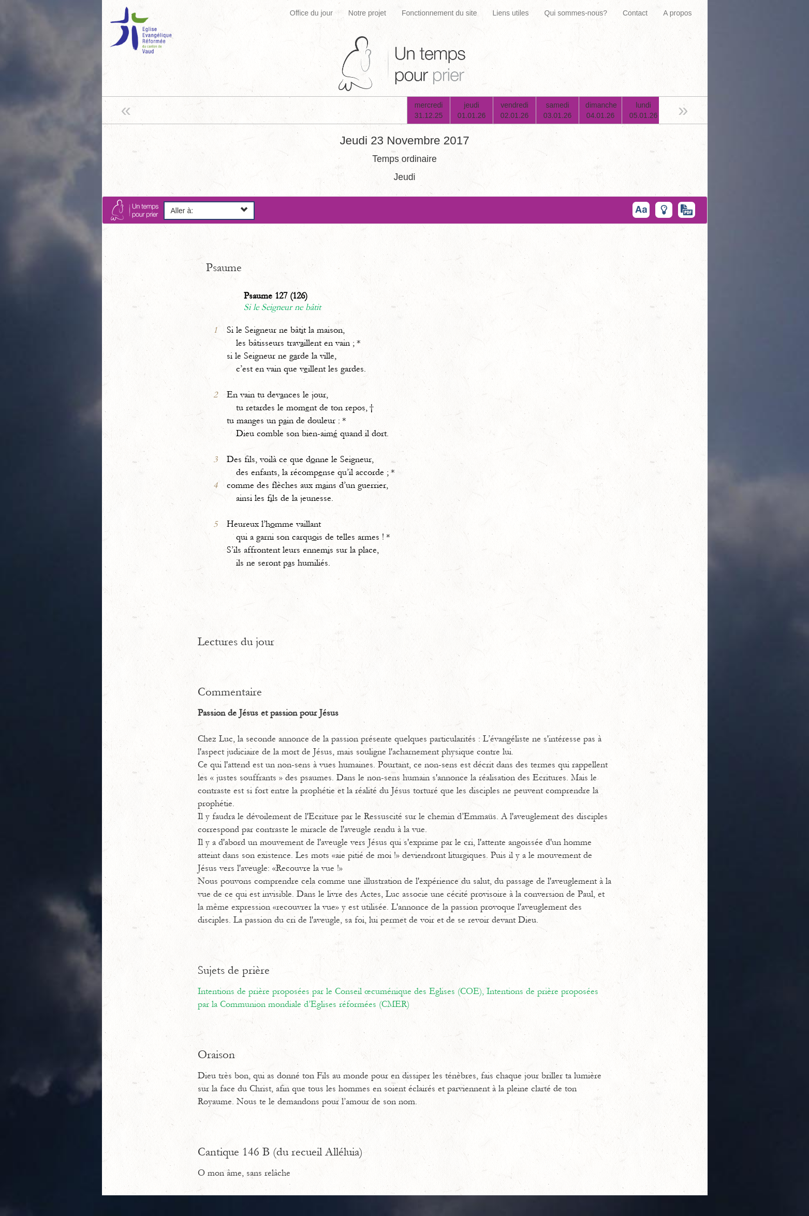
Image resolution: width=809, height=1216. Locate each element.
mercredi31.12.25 (429, 110)
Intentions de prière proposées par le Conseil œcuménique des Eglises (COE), (342, 991)
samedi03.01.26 (557, 110)
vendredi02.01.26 (515, 110)
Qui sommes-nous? (576, 13)
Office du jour (311, 13)
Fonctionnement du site (439, 13)
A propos (677, 13)
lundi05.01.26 (643, 110)
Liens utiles (511, 13)
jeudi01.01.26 (472, 110)
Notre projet (367, 13)
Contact (635, 13)
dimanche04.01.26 (601, 110)
